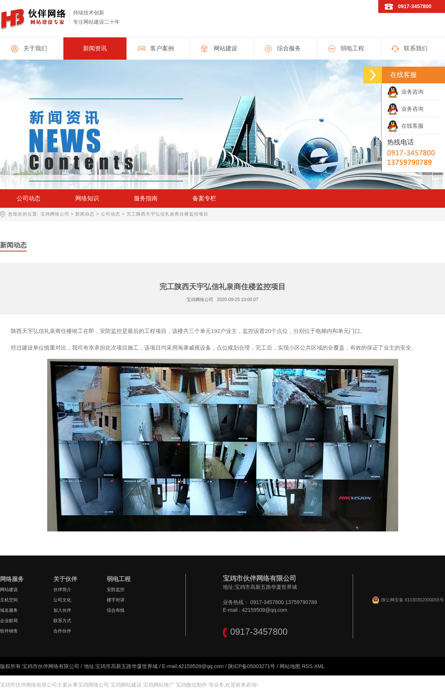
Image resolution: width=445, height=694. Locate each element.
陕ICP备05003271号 (252, 666)
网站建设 (225, 48)
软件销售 (9, 631)
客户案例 (162, 48)
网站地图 (290, 666)
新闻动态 (85, 214)
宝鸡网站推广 (158, 685)
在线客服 (405, 126)
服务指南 (146, 198)
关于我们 (35, 48)
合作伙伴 (62, 631)
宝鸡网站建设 (126, 685)
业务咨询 (405, 92)
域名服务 (9, 610)
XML (319, 666)
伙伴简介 (62, 589)
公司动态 (28, 198)
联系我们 (416, 48)
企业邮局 (9, 620)
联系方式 (62, 620)
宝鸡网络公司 (54, 214)
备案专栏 (204, 198)
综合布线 (116, 610)
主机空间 (9, 600)
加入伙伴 (62, 610)
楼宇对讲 (116, 600)
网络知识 (87, 198)
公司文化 (62, 600)
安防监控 (116, 589)
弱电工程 (352, 48)
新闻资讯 (95, 48)
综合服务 (289, 48)
